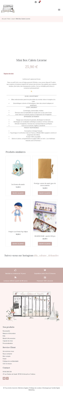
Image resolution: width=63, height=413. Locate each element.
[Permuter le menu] (59, 10)
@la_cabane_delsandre (46, 255)
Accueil (4, 19)
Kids (8, 19)
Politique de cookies (35, 388)
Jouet (13, 19)
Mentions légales (23, 388)
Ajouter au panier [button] (18, 193)
